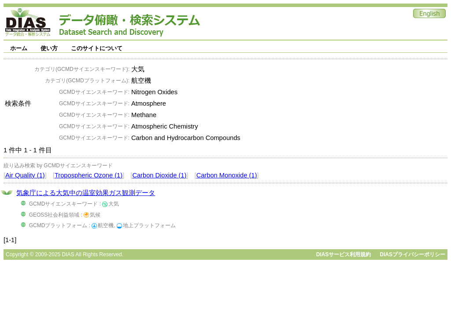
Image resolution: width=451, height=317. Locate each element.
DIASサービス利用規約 (343, 254)
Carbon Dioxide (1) (159, 175)
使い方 (49, 48)
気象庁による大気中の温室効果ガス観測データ (85, 192)
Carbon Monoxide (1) (226, 175)
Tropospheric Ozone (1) (88, 175)
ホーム (18, 48)
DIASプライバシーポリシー (412, 254)
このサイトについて (96, 48)
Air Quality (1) (25, 175)
